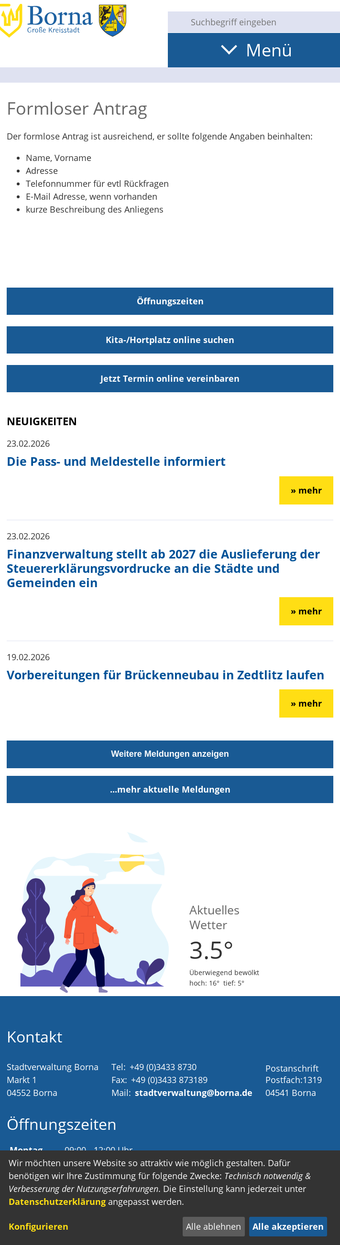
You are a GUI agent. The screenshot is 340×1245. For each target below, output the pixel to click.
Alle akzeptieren (288, 1226)
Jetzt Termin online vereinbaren (170, 378)
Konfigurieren (38, 1226)
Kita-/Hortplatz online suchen (170, 339)
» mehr (306, 490)
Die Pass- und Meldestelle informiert (116, 461)
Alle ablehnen (213, 1226)
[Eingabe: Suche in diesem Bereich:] (261, 21)
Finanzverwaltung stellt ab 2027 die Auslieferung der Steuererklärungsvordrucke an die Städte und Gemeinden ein (163, 568)
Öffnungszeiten (170, 301)
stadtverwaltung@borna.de (193, 1092)
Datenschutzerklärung (57, 1201)
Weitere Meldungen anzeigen (170, 754)
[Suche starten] (175, 21)
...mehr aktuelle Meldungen (170, 789)
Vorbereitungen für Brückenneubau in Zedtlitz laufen (165, 674)
